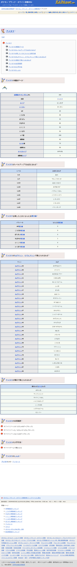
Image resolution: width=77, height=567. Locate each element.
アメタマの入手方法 (15, 67)
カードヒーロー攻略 (27, 555)
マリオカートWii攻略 (64, 550)
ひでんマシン (30, 256)
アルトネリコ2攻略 (60, 543)
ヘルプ (40, 12)
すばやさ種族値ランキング (13, 514)
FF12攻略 (30, 550)
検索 (35, 12)
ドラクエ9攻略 (20, 550)
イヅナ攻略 (4, 555)
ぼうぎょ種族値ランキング (13, 521)
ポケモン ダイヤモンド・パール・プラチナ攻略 (20, 540)
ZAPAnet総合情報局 (7, 9)
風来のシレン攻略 (39, 550)
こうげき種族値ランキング (13, 511)
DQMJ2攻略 (17, 548)
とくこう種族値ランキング (13, 516)
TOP (3, 37)
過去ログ (65, 12)
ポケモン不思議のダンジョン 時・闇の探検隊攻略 (52, 540)
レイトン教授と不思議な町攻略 (31, 553)
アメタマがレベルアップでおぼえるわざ (22, 50)
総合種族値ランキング (12, 532)
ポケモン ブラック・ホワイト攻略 (35, 538)
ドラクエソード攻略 (50, 548)
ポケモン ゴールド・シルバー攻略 (12, 538)
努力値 (33, 216)
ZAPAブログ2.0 (40, 555)
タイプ (22, 103)
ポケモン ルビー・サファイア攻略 (29, 543)
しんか (16, 456)
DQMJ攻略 (9, 548)
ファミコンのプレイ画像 (9, 558)
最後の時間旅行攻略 (58, 553)
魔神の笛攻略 (70, 553)
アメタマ (10, 31)
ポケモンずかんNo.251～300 (14, 529)
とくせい (22, 107)
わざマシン (18, 256)
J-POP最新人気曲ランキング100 (39, 558)
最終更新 (30, 12)
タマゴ (20, 151)
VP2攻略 (52, 545)
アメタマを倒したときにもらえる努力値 (22, 53)
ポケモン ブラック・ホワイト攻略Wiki (16, 2)
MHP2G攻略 (16, 553)
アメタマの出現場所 (15, 63)
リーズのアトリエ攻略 (30, 545)
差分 (60, 12)
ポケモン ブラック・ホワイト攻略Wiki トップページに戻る (22, 498)
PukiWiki (13, 562)
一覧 (25, 12)
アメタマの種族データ (16, 47)
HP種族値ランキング (12, 509)
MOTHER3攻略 (51, 550)
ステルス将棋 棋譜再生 (67, 555)
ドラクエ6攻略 (62, 548)
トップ (21, 12)
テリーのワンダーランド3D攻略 (32, 548)
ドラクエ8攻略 (10, 550)
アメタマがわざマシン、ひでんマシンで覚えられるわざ (27, 57)
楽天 (26, 558)
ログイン (73, 12)
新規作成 (55, 12)
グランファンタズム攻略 (14, 545)
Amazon (20, 558)
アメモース (16, 461)
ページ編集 (48, 12)
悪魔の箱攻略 (46, 553)
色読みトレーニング (52, 555)
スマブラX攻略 (43, 545)
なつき (21, 143)
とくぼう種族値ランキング (13, 519)
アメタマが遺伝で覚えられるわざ (20, 60)
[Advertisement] (38, 19)
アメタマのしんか (15, 70)
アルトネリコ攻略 (46, 543)
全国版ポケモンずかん (21, 95)
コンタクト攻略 (15, 555)
